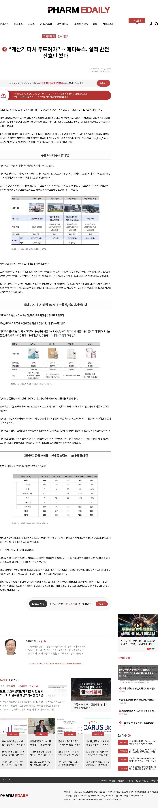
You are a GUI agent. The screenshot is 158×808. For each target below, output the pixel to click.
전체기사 (4, 24)
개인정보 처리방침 (142, 780)
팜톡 (95, 24)
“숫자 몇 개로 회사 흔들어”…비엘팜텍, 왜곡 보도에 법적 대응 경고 (55, 653)
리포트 (31, 24)
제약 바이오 (62, 24)
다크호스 (18, 24)
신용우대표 (22, 686)
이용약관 (130, 780)
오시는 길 (112, 780)
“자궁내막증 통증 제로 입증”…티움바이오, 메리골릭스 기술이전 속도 (56, 646)
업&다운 (70, 734)
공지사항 (6, 779)
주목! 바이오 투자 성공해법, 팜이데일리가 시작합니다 (90, 706)
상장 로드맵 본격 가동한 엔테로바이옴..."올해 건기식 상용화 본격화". (31, 705)
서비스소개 (108, 24)
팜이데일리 (63, 36)
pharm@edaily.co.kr (136, 795)
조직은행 (11, 686)
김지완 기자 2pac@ (34, 641)
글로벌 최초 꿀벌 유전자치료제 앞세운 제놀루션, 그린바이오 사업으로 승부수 (35, 701)
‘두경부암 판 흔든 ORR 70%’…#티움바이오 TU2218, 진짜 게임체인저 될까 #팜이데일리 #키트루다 (138, 644)
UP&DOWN (46, 24)
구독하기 (103, 83)
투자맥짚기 (49, 36)
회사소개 (104, 780)
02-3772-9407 (99, 795)
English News (81, 24)
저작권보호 (154, 780)
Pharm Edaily (14, 795)
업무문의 (121, 780)
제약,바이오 (97, 734)
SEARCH (156, 23)
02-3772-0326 (81, 795)
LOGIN (150, 23)
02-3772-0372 (109, 795)
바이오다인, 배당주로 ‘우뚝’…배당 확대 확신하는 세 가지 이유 (29, 709)
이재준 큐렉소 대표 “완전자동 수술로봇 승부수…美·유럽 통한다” (54, 649)
